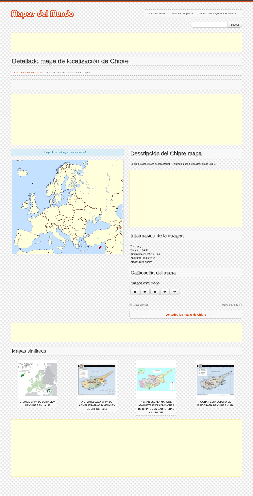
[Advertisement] (126, 42)
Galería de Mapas (182, 13)
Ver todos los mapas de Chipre (186, 314)
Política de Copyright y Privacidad (218, 13)
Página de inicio (156, 13)
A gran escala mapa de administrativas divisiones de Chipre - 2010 (97, 405)
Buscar (234, 24)
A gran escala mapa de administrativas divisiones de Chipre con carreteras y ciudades (156, 407)
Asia (32, 72)
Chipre (40, 72)
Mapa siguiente (230, 304)
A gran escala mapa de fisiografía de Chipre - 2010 (215, 404)
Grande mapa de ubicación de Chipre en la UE (38, 404)
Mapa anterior (140, 304)
